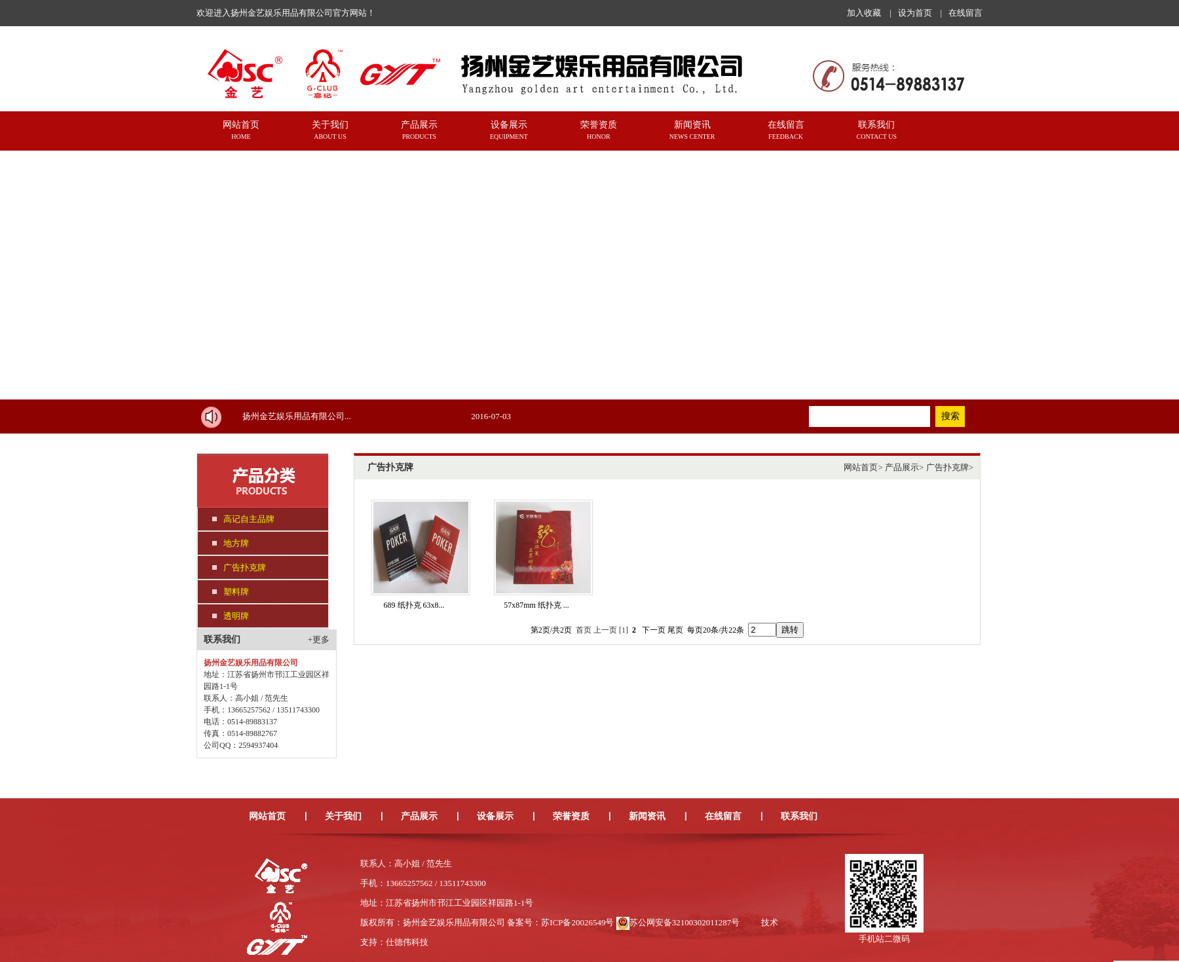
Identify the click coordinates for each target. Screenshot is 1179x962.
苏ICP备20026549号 (577, 922)
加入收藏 (864, 13)
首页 (583, 630)
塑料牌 (236, 592)
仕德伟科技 (407, 942)
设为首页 (915, 13)
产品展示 (902, 467)
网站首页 (861, 467)
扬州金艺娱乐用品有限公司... (296, 416)
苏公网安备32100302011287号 (684, 922)
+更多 (318, 639)
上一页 (605, 630)
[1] (623, 630)
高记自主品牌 (248, 519)
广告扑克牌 (244, 567)
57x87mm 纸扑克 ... (536, 605)
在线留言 (965, 13)
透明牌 (236, 616)
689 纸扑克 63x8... (414, 605)
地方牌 (236, 543)
